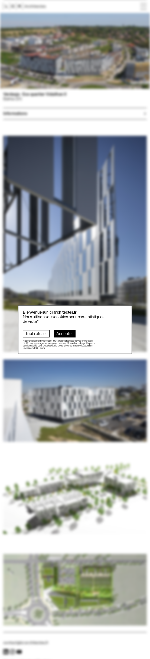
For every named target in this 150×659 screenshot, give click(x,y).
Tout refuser (36, 333)
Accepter (64, 333)
